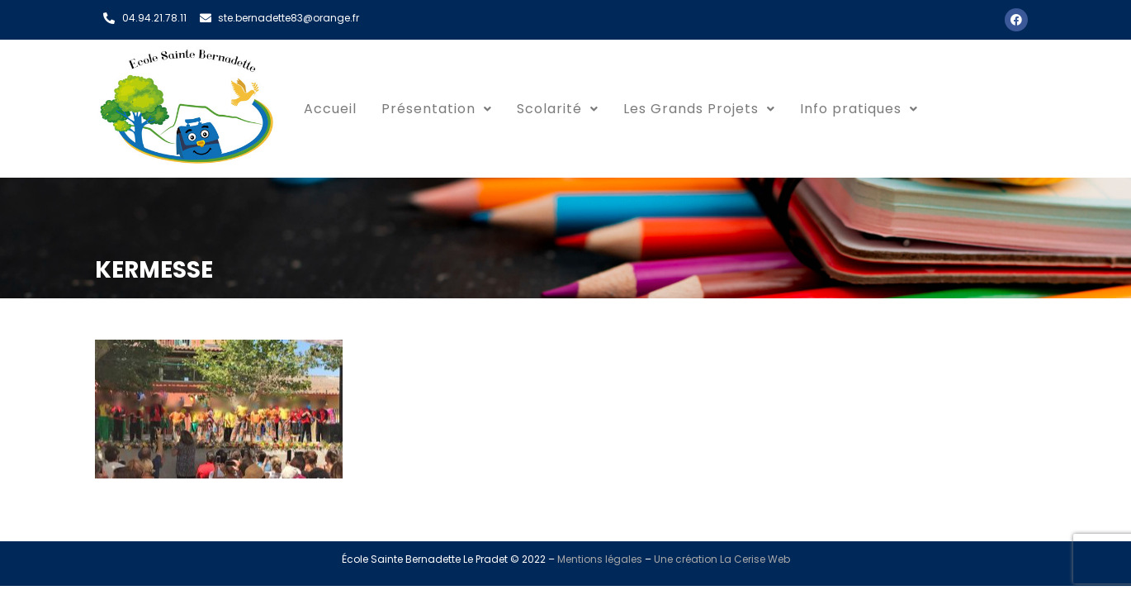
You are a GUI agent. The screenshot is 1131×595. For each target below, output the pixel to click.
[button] (436, 109)
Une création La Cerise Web (722, 559)
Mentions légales (599, 559)
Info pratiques (859, 108)
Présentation (436, 108)
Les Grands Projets (699, 108)
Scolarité (558, 108)
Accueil (330, 108)
